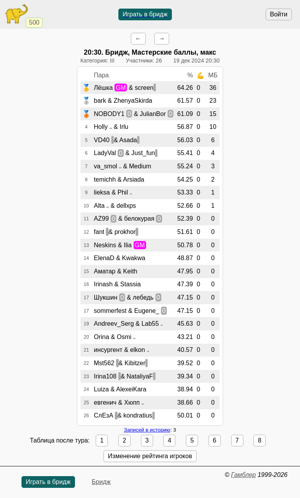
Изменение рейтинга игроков (150, 456)
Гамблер (243, 474)
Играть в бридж (145, 14)
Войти (279, 14)
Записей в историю (147, 430)
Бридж (101, 481)
